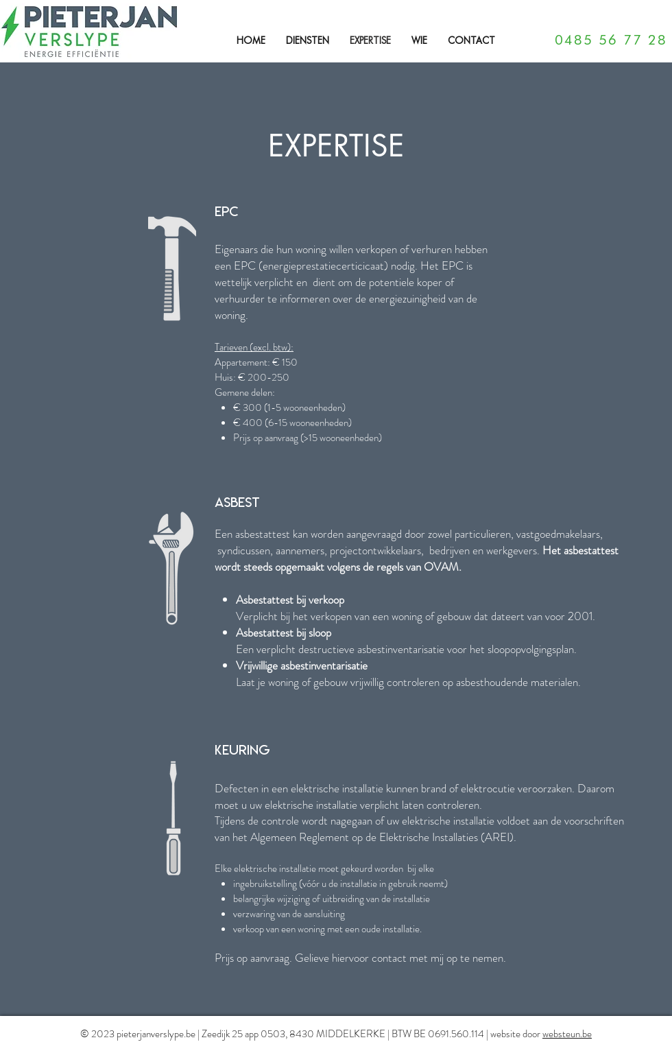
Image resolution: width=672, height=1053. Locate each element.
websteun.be (567, 1033)
